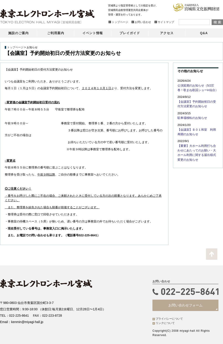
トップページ (15, 47)
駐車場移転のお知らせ (191, 116)
